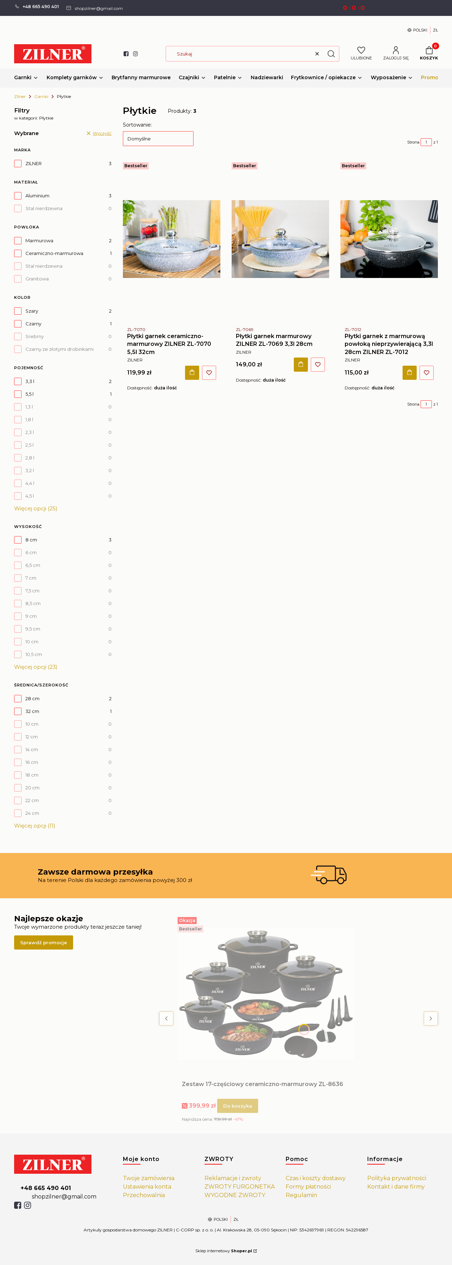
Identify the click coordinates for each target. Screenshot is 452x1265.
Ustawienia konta (147, 1186)
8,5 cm (33, 603)
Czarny (33, 323)
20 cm (32, 787)
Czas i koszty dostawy (316, 1178)
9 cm (31, 616)
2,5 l (29, 445)
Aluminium (37, 195)
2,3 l (29, 432)
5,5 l (29, 394)
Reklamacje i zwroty (232, 1178)
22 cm (32, 800)
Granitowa (37, 279)
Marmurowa (39, 240)
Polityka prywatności (396, 1178)
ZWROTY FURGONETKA (239, 1186)
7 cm (30, 578)
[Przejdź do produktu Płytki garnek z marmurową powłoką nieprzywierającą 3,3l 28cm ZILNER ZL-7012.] (389, 239)
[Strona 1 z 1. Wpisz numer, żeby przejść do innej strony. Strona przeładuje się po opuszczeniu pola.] (426, 142)
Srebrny (34, 336)
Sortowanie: (137, 125)
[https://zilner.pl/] (63, 1164)
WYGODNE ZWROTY (234, 1195)
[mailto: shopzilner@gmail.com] (94, 8)
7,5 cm (32, 590)
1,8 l (29, 419)
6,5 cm (32, 565)
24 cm (32, 813)
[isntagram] (27, 1205)
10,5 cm (33, 654)
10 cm (31, 641)
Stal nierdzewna (44, 208)
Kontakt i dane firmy (396, 1186)
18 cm (31, 775)
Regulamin (301, 1195)
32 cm (32, 711)
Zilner (20, 96)
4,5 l (29, 496)
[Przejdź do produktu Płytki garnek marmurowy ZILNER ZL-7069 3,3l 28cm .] (280, 239)
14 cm (31, 749)
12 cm (31, 736)
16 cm (31, 762)
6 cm (31, 552)
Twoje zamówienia (148, 1178)
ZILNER (33, 163)
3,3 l (29, 381)
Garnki (41, 96)
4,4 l (29, 483)
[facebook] (17, 1205)
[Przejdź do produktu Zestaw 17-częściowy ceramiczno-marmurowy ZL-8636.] (266, 993)
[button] (331, 54)
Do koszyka (192, 372)
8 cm (31, 539)
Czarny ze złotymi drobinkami (59, 349)
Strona (413, 142)
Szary (31, 311)
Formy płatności (308, 1186)
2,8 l (29, 457)
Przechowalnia (144, 1195)
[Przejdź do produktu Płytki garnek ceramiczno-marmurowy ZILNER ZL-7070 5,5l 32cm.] (171, 239)
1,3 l (29, 407)
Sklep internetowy (223, 1250)
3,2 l (29, 470)
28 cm (32, 698)
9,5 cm (32, 629)
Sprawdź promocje (43, 942)
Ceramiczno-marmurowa (54, 253)
